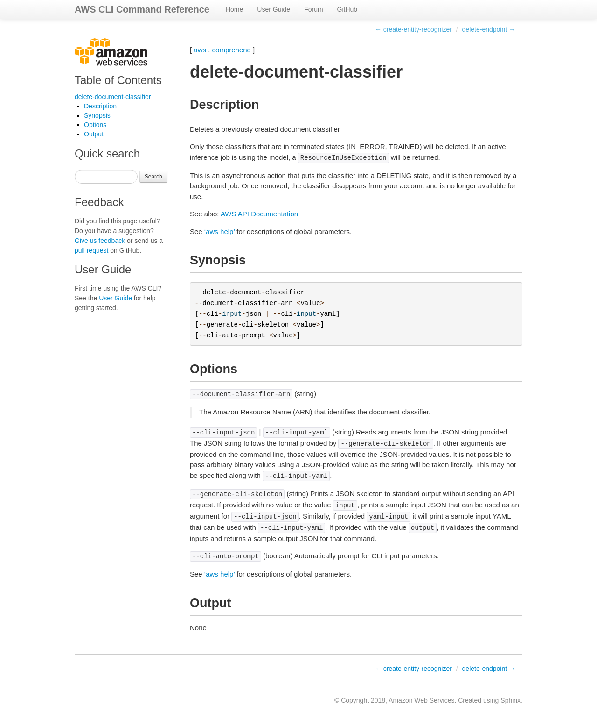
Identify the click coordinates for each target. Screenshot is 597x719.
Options (95, 124)
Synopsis (97, 115)
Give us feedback (100, 240)
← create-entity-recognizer (413, 29)
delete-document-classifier (113, 96)
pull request (91, 250)
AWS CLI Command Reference (142, 9)
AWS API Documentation (259, 214)
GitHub (347, 9)
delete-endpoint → (488, 29)
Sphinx (510, 700)
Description (100, 106)
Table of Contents (118, 80)
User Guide (273, 9)
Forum (313, 9)
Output (94, 134)
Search (153, 176)
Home (234, 9)
